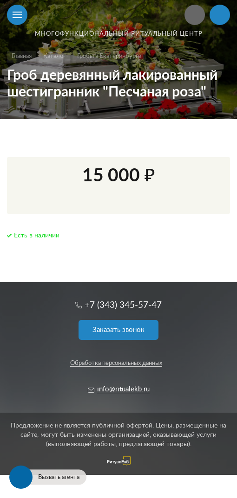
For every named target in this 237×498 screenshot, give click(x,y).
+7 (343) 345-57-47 (123, 305)
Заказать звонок (118, 329)
